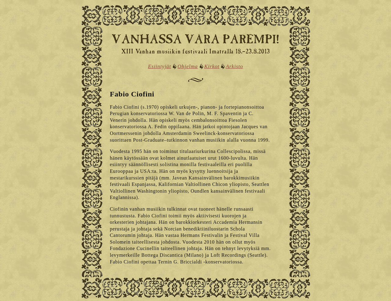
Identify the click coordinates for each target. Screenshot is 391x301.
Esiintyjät (159, 66)
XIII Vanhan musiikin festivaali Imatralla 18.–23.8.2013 (195, 52)
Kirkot (212, 66)
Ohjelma (187, 66)
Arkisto (234, 66)
